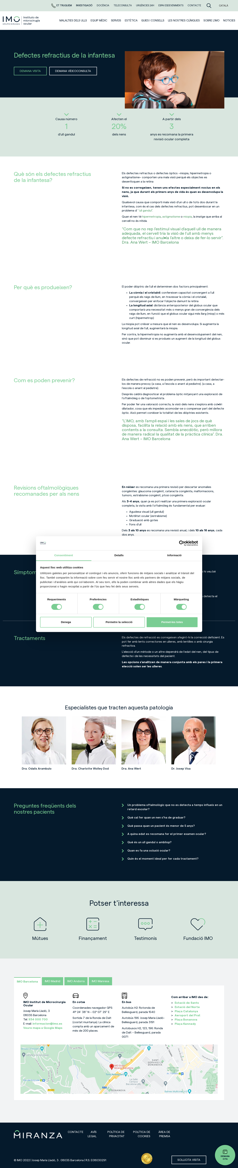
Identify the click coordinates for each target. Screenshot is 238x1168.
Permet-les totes (172, 622)
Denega (66, 622)
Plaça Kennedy (185, 1023)
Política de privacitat (116, 1134)
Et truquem (61, 5)
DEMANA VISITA (30, 71)
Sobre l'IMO (211, 20)
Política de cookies (141, 1134)
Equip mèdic (99, 20)
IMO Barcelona (27, 981)
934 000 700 (38, 1019)
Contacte (194, 5)
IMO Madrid (52, 981)
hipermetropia (151, 216)
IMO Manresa (100, 981)
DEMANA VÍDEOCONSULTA (73, 71)
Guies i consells (152, 20)
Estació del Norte (187, 1007)
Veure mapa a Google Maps (42, 1027)
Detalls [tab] (119, 555)
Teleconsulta (123, 5)
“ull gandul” (145, 210)
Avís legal (92, 1134)
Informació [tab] (174, 555)
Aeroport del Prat (187, 1015)
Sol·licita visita (188, 1159)
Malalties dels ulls (73, 20)
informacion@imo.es (47, 1023)
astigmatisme (171, 216)
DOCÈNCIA (103, 5)
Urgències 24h (145, 5)
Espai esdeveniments (171, 5)
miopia (187, 216)
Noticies (229, 20)
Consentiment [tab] (63, 555)
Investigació (84, 5)
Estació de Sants (187, 1002)
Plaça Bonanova (186, 1019)
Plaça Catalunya (186, 1011)
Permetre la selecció (119, 622)
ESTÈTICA (131, 20)
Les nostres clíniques (184, 20)
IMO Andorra (76, 981)
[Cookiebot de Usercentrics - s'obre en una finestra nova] (182, 543)
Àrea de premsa (164, 1134)
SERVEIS (116, 20)
